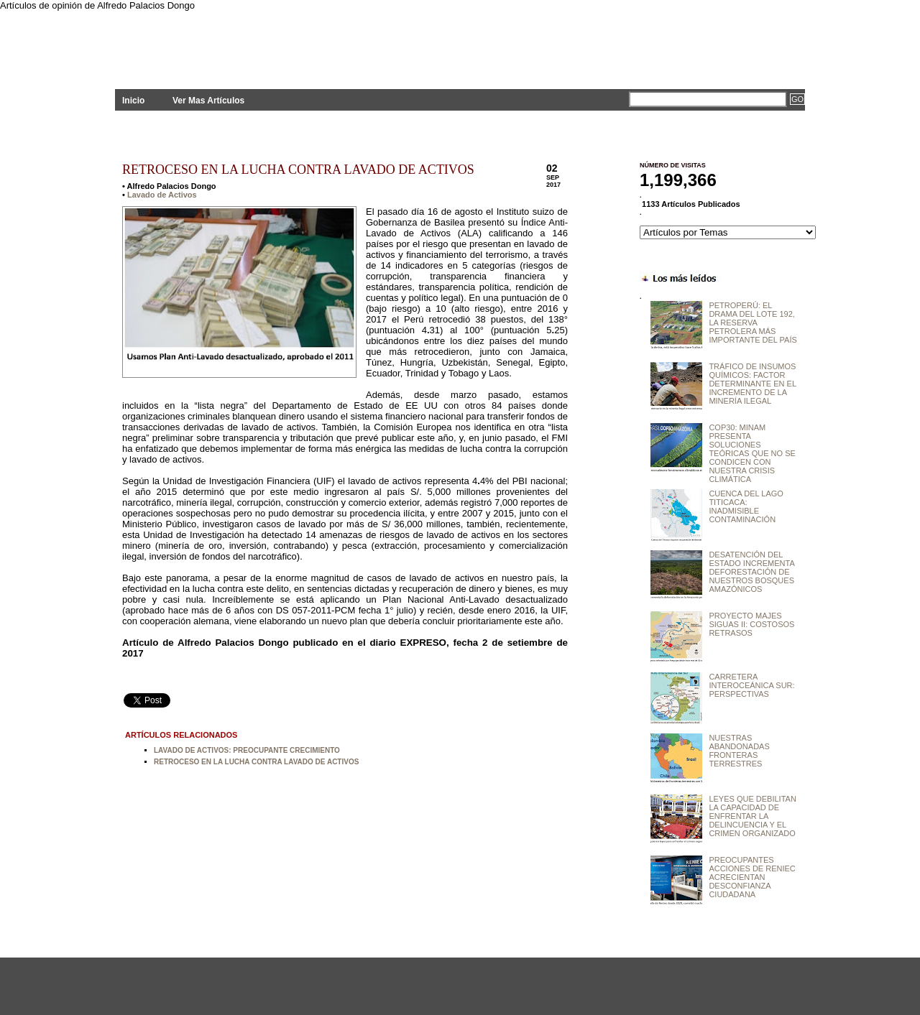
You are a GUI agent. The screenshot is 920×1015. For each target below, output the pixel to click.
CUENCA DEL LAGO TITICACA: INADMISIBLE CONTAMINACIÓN (746, 506)
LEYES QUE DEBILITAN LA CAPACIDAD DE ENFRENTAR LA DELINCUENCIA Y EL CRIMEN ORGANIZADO (752, 816)
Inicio (133, 101)
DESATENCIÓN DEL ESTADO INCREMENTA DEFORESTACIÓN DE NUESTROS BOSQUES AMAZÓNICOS (751, 571)
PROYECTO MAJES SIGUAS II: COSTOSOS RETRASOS (751, 624)
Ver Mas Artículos (208, 101)
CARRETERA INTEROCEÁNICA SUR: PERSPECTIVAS (751, 685)
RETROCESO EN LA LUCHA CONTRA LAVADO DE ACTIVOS (298, 169)
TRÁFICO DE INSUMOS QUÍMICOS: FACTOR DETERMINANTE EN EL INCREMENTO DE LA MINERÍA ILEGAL (752, 383)
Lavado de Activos (162, 194)
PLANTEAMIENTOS (244, 41)
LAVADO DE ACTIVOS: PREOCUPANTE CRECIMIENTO (247, 750)
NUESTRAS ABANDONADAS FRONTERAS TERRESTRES (739, 750)
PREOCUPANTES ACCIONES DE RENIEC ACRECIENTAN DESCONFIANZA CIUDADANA (752, 877)
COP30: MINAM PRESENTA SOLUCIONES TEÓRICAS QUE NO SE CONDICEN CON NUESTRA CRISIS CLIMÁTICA (752, 453)
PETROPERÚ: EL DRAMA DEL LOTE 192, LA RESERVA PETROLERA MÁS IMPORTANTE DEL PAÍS (752, 322)
